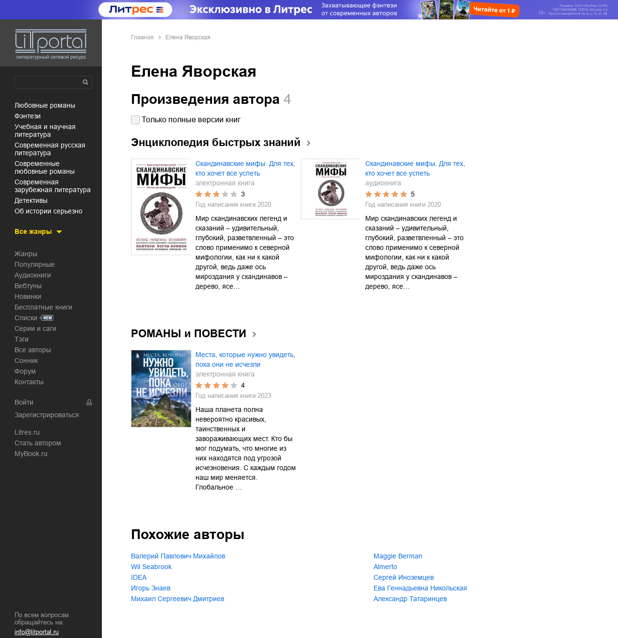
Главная (142, 37)
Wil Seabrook (151, 567)
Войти (24, 402)
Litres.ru (27, 432)
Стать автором (38, 443)
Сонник (26, 360)
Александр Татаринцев (410, 599)
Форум (25, 371)
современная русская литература (50, 149)
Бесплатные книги (43, 307)
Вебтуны (28, 286)
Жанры (26, 254)
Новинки (28, 296)
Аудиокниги (33, 275)
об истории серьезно (48, 211)
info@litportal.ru (37, 632)
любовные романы (45, 105)
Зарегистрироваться (47, 415)
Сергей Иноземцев (404, 577)
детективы (31, 200)
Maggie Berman (398, 556)
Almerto (385, 567)
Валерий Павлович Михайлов (178, 556)
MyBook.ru (31, 454)
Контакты (29, 382)
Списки (26, 318)
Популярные (35, 264)
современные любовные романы (45, 167)
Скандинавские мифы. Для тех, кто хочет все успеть (245, 168)
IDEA (138, 577)
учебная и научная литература (45, 130)
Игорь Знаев (150, 588)
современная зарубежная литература (53, 186)
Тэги (22, 339)
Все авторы (33, 350)
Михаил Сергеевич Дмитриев (177, 599)
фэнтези (28, 116)
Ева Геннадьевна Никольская (420, 588)
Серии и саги (35, 328)
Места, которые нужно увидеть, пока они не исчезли (245, 359)
